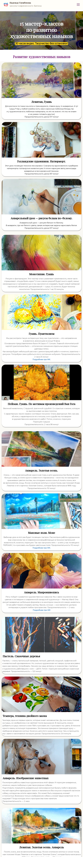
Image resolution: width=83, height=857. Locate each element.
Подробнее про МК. (62, 271)
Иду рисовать (41, 836)
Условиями (25, 847)
